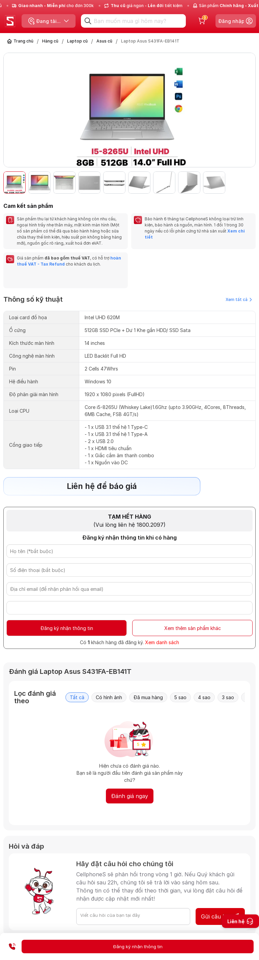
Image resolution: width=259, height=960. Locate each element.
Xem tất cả (239, 299)
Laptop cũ (77, 41)
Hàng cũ (50, 41)
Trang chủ (23, 41)
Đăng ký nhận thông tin (66, 628)
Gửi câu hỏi (220, 916)
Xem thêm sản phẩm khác (192, 628)
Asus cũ (104, 41)
